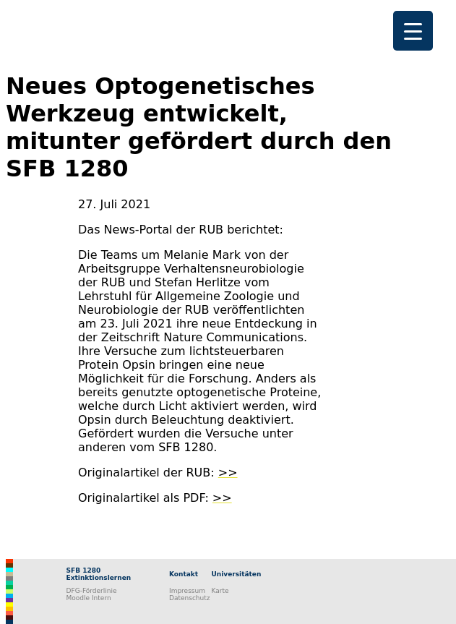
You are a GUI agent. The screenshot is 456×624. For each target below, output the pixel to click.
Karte (220, 590)
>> (228, 472)
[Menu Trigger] (413, 31)
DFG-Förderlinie (91, 590)
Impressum (187, 590)
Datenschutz (189, 598)
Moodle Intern (88, 598)
